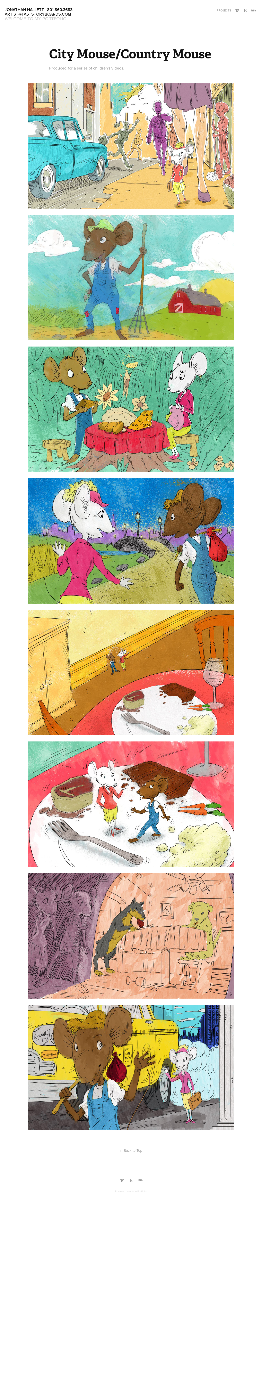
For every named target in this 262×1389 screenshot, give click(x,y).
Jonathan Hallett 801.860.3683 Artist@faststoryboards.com (39, 12)
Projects (224, 10)
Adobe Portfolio (138, 1191)
